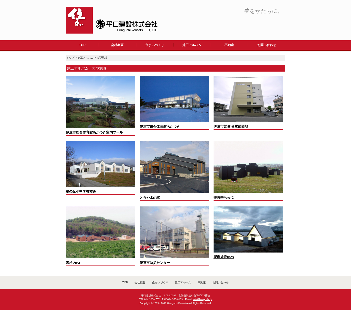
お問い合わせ (266, 45)
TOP (82, 45)
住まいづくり (154, 45)
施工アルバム (191, 45)
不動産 (229, 45)
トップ (70, 57)
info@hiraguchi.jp (202, 299)
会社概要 (117, 45)
